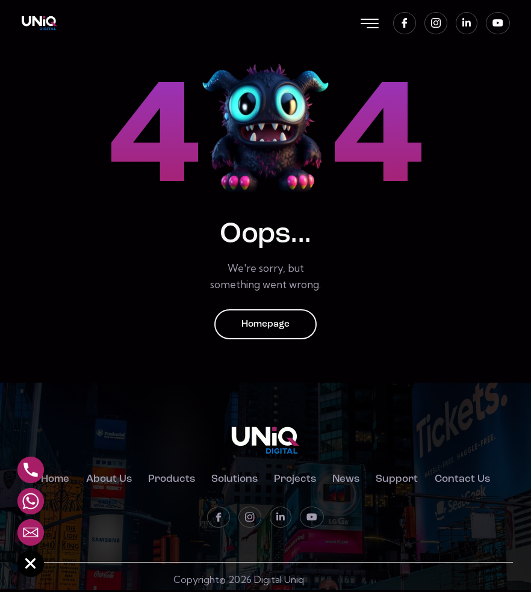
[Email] (30, 532)
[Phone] (30, 470)
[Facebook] (404, 23)
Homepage (265, 325)
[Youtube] (498, 23)
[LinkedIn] (466, 23)
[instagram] (435, 23)
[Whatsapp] (30, 501)
